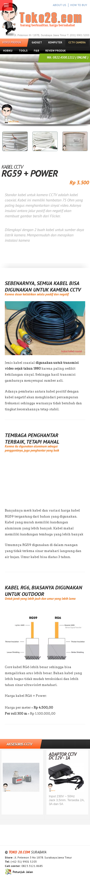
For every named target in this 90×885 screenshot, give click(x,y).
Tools (23, 50)
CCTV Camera (77, 42)
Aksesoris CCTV (19, 744)
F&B (36, 50)
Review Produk (55, 50)
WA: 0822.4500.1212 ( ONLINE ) (67, 57)
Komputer (55, 42)
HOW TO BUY (78, 5)
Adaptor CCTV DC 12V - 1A (62, 756)
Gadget (37, 42)
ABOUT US (59, 5)
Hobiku (7, 50)
